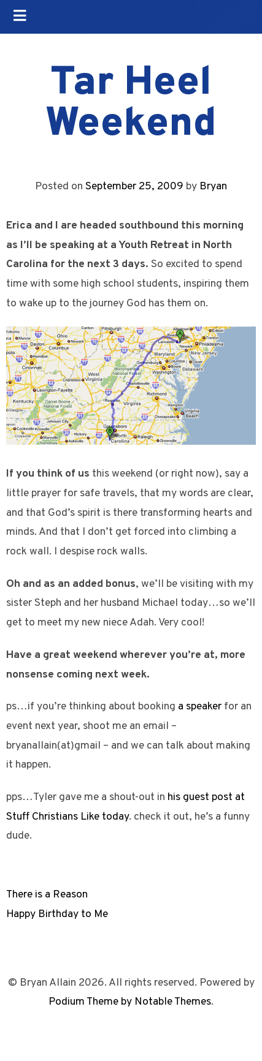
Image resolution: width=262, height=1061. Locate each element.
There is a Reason (47, 895)
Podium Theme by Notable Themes (129, 1002)
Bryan (213, 186)
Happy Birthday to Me (57, 914)
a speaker (200, 707)
